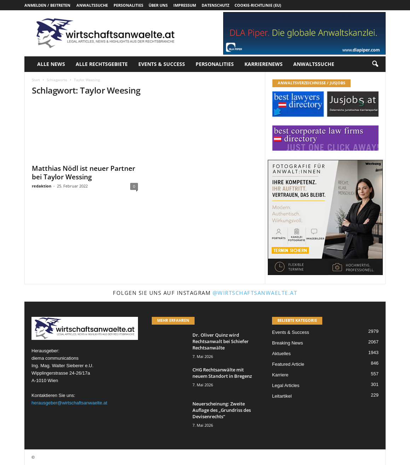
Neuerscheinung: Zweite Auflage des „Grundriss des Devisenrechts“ (221, 410)
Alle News (51, 64)
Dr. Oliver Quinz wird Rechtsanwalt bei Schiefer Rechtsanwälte (220, 341)
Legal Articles (285, 385)
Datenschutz (215, 5)
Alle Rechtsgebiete (102, 64)
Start (36, 79)
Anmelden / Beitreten (47, 5)
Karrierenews (263, 64)
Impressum (184, 5)
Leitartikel (282, 396)
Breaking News (287, 343)
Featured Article (288, 364)
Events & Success (161, 64)
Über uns (158, 5)
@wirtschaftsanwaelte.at (255, 292)
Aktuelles (281, 353)
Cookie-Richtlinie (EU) (258, 5)
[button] (375, 64)
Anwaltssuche (92, 5)
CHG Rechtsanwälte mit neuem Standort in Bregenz (222, 372)
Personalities (128, 5)
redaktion (41, 186)
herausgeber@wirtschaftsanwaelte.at (69, 402)
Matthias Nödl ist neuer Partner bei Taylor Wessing (83, 172)
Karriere (280, 374)
